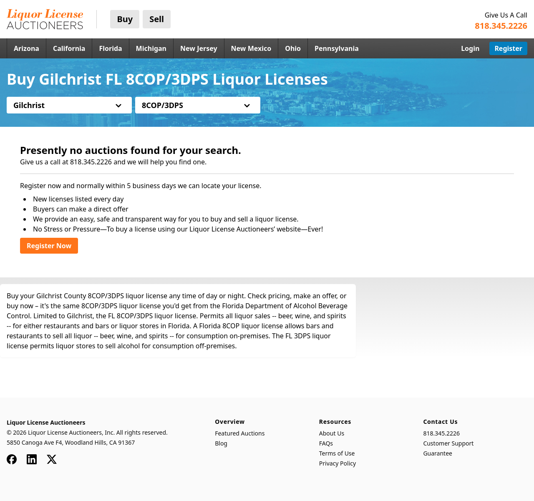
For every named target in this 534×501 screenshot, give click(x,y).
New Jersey (198, 48)
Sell (156, 19)
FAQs (326, 443)
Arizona (26, 48)
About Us (331, 433)
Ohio (293, 48)
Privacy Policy (337, 463)
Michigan (151, 48)
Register (508, 48)
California (69, 48)
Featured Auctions (239, 433)
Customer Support (448, 443)
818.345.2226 (441, 433)
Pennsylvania (337, 48)
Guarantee (437, 453)
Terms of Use (337, 453)
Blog (221, 443)
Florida (110, 48)
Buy (125, 19)
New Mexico (251, 48)
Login (470, 48)
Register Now (49, 245)
